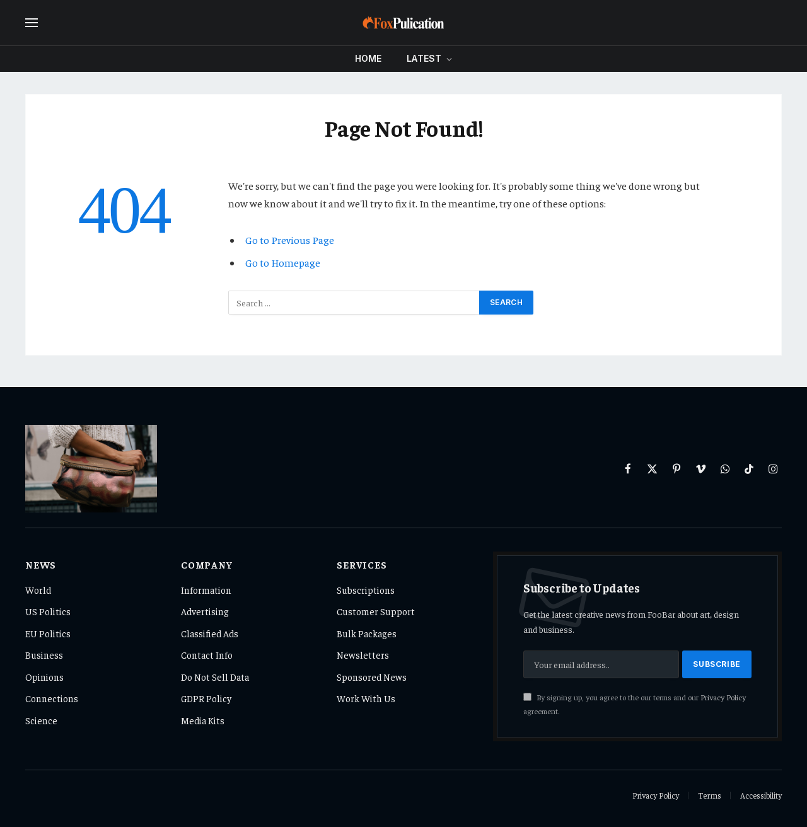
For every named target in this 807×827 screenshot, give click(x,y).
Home (368, 58)
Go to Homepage (282, 262)
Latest (424, 58)
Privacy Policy (723, 697)
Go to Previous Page (289, 239)
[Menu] (31, 23)
